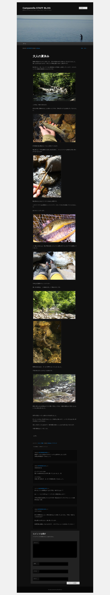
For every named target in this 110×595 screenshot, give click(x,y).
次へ (85, 48)
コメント (36, 542)
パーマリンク (54, 443)
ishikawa (38, 48)
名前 (35, 563)
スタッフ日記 (40, 443)
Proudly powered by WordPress (55, 589)
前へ (81, 48)
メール (35, 571)
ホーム (24, 43)
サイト (35, 578)
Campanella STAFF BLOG (37, 8)
